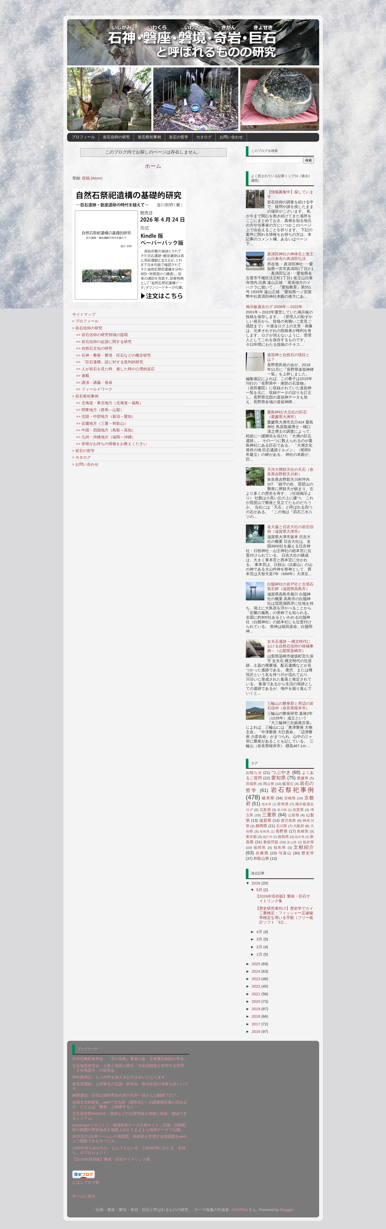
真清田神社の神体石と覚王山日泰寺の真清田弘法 (290, 256)
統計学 (267, 837)
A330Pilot (239, 1209)
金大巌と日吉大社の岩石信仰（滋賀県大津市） (290, 529)
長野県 (282, 831)
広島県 (265, 810)
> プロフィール (85, 321)
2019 (257, 1009)
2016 (257, 1031)
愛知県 (278, 777)
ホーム (153, 166)
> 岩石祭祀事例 (85, 396)
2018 (257, 1016)
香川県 (282, 810)
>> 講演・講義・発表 (92, 382)
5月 (260, 890)
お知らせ (254, 772)
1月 (260, 954)
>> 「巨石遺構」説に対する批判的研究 (107, 362)
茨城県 (251, 784)
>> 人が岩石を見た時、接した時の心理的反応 (113, 369)
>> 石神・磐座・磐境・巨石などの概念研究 (111, 355)
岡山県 (268, 784)
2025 (257, 964)
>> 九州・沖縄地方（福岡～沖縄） (104, 437)
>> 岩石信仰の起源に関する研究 (102, 341)
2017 (257, 1024)
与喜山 (285, 853)
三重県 (269, 814)
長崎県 (265, 831)
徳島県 (283, 837)
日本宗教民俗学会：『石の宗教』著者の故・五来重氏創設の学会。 (130, 1058)
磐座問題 (271, 842)
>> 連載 (80, 375)
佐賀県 (298, 810)
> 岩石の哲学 (83, 450)
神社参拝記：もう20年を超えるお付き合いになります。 (120, 1077)
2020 (257, 1001)
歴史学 (307, 853)
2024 (257, 971)
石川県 (281, 826)
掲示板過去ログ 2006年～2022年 (274, 306)
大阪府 (298, 826)
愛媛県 (302, 778)
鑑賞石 (287, 784)
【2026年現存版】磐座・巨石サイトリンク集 (111, 1159)
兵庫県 (262, 853)
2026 (257, 883)
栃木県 (299, 837)
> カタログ (81, 457)
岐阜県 (268, 798)
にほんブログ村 (85, 1182)
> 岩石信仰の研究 (87, 328)
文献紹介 (303, 847)
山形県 (293, 815)
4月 (260, 931)
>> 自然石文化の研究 (92, 348)
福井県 (308, 842)
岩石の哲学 (178, 137)
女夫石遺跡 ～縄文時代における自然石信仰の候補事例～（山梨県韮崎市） (290, 646)
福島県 (280, 848)
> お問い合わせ (85, 464)
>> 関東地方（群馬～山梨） (98, 410)
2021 (257, 994)
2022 (257, 986)
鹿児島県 (288, 821)
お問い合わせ (231, 137)
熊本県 (267, 804)
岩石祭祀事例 (149, 137)
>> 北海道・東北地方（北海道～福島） (107, 403)
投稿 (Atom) (92, 178)
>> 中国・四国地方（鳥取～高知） (104, 430)
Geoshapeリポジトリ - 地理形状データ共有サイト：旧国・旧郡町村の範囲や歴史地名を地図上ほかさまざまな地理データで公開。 (129, 1127)
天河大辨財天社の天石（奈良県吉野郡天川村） (290, 471)
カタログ (204, 137)
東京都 (251, 837)
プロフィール (83, 137)
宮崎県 (290, 798)
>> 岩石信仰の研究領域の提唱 (100, 334)
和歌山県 (261, 858)
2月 (260, 947)
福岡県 (260, 848)
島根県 (302, 831)
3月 (260, 939)
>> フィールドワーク (92, 389)
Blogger (286, 1209)
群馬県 (283, 804)
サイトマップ (83, 314)
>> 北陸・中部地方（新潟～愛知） (104, 416)
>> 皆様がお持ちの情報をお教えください (109, 443)
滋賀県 (265, 820)
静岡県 (261, 826)
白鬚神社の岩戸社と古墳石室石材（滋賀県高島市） (290, 586)
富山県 (292, 842)
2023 (257, 979)
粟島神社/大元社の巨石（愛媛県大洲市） (287, 414)
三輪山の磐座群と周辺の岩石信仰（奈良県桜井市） (290, 705)
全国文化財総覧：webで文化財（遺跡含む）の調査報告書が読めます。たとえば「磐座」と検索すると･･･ (129, 1104)
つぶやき (281, 772)
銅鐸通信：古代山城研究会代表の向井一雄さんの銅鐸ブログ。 (126, 1095)
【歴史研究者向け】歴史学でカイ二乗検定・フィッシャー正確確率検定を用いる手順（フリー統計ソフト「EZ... (284, 915)
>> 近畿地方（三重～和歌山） (100, 423)
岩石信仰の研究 (116, 137)
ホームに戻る (83, 1196)
